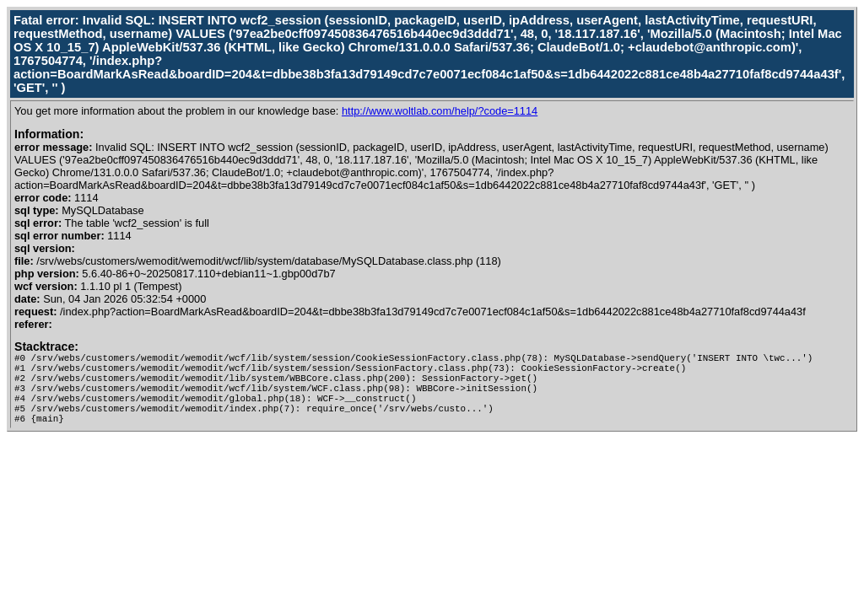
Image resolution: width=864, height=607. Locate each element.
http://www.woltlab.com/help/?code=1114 (439, 111)
